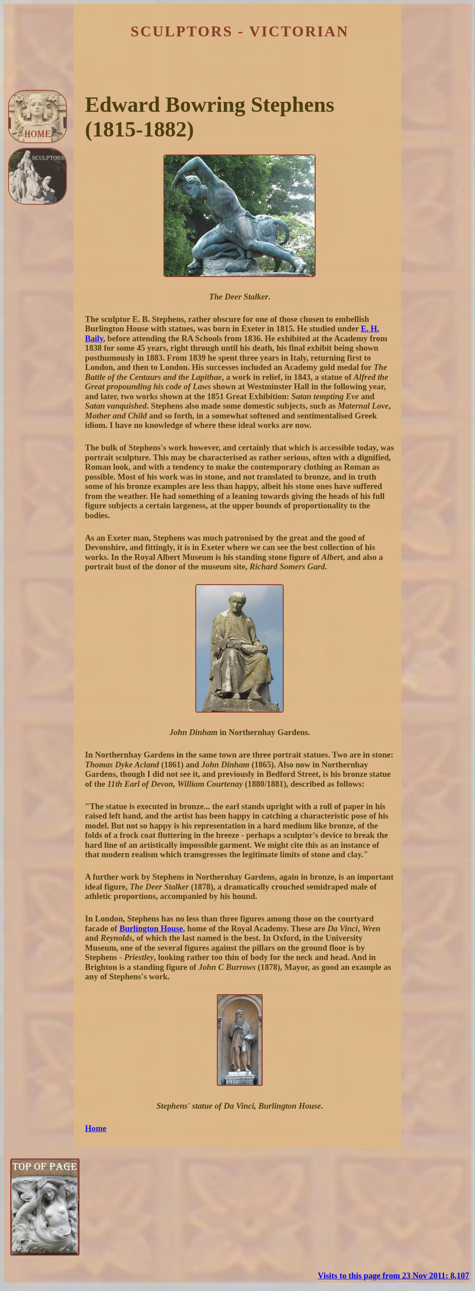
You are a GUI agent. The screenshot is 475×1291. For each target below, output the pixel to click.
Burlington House (151, 928)
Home (95, 1128)
